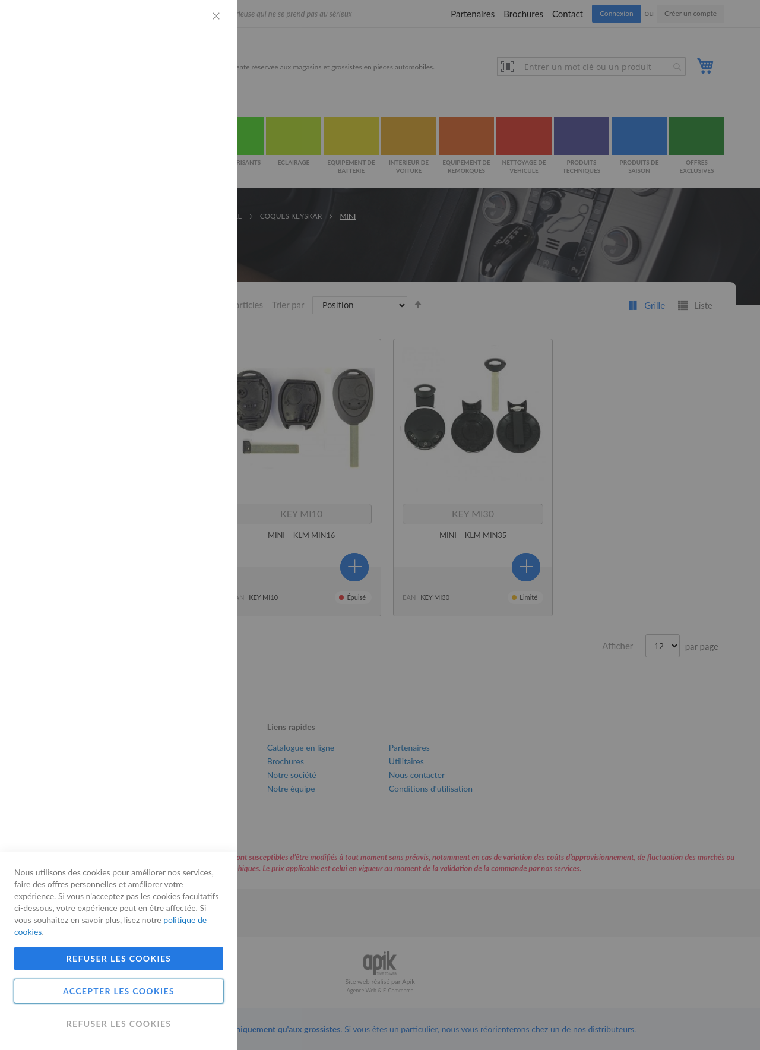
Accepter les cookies (119, 991)
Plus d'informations (187, 110)
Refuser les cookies (119, 958)
